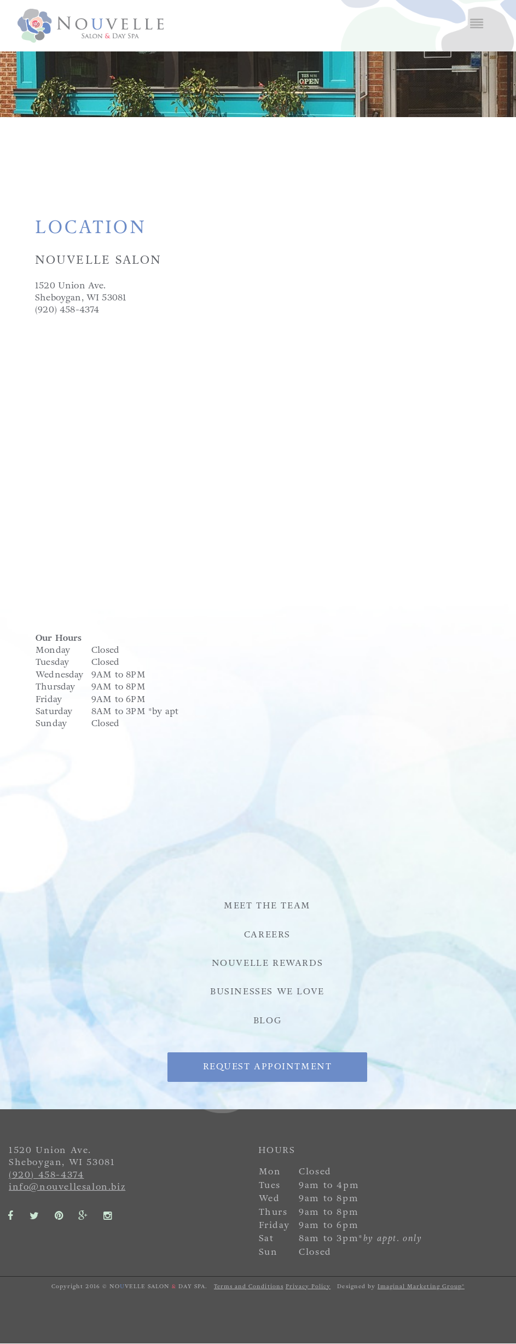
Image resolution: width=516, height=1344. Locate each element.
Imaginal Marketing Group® (421, 1286)
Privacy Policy (308, 1286)
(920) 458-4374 (46, 1174)
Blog (267, 1020)
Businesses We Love (267, 991)
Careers (267, 934)
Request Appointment (267, 1067)
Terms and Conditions (248, 1286)
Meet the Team (267, 905)
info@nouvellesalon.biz (67, 1187)
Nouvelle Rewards (267, 963)
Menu (477, 24)
